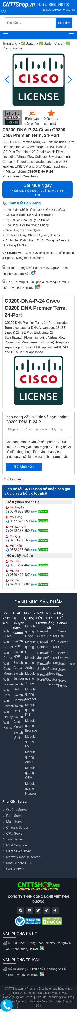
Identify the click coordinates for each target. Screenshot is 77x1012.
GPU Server (15, 869)
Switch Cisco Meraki (18, 721)
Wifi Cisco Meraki (8, 668)
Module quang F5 (30, 741)
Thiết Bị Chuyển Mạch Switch (18, 623)
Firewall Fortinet (42, 644)
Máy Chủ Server (62, 618)
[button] (70, 79)
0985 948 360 (59, 4)
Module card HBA (19, 863)
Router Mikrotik (53, 671)
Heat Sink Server (18, 851)
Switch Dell (18, 687)
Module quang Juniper (30, 678)
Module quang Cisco (30, 631)
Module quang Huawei (30, 788)
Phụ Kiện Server (15, 801)
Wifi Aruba (7, 655)
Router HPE (52, 649)
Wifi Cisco (7, 634)
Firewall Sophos (42, 666)
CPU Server (15, 833)
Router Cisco (52, 638)
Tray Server (14, 839)
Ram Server (15, 815)
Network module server (23, 857)
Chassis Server (17, 827)
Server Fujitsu (63, 683)
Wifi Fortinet (8, 682)
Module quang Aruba (30, 662)
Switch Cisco (18, 643)
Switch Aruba (18, 665)
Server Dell (63, 634)
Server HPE (63, 644)
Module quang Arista (30, 757)
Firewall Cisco (42, 634)
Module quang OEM (30, 772)
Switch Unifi (18, 708)
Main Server (15, 821)
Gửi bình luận (24, 466)
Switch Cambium (20, 697)
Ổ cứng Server (17, 809)
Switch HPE (18, 654)
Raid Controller (17, 845)
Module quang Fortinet (30, 694)
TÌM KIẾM (64, 22)
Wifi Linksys (8, 714)
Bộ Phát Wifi (6, 618)
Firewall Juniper (42, 655)
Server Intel (63, 672)
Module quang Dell (30, 710)
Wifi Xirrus (7, 725)
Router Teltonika (53, 682)
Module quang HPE (30, 647)
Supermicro (66, 663)
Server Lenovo (63, 655)
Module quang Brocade (31, 725)
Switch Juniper (18, 676)
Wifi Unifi (6, 693)
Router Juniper (52, 660)
